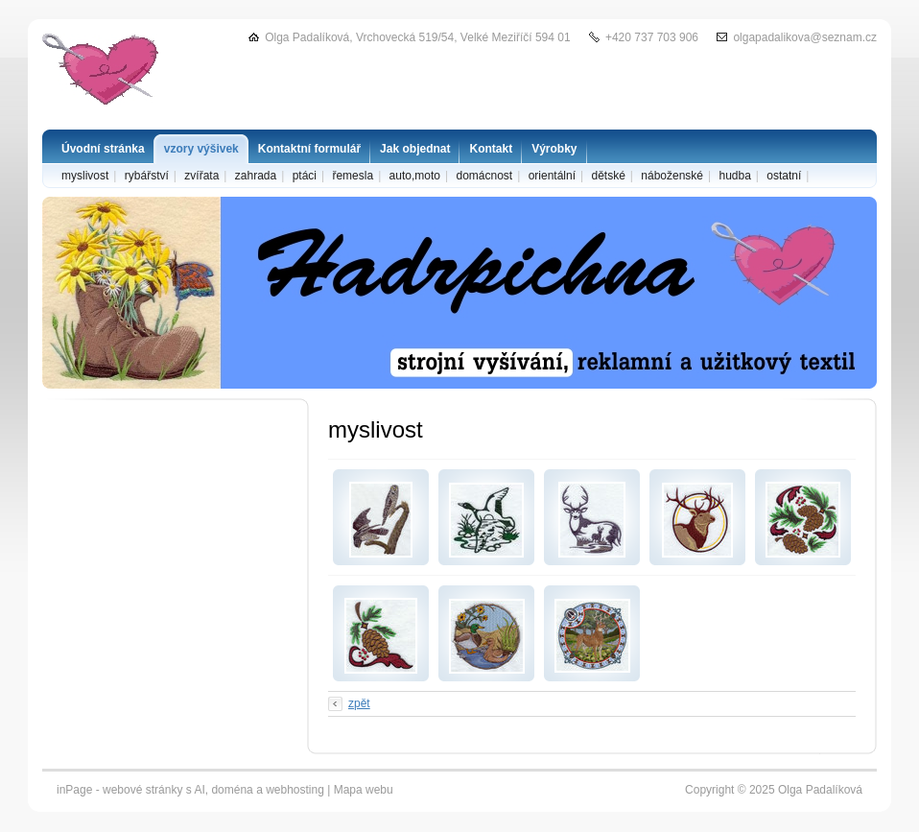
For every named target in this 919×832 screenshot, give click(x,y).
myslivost (84, 175)
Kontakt (490, 148)
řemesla (352, 175)
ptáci (305, 175)
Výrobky (554, 148)
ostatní (783, 175)
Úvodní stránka (103, 148)
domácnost (484, 175)
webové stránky (142, 789)
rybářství (147, 175)
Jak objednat (415, 148)
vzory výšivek (201, 148)
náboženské (672, 175)
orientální (552, 175)
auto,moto (414, 175)
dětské (607, 175)
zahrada (255, 175)
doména (231, 789)
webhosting (295, 789)
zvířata (201, 175)
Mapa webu (363, 789)
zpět (359, 703)
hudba (734, 175)
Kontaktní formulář (309, 148)
